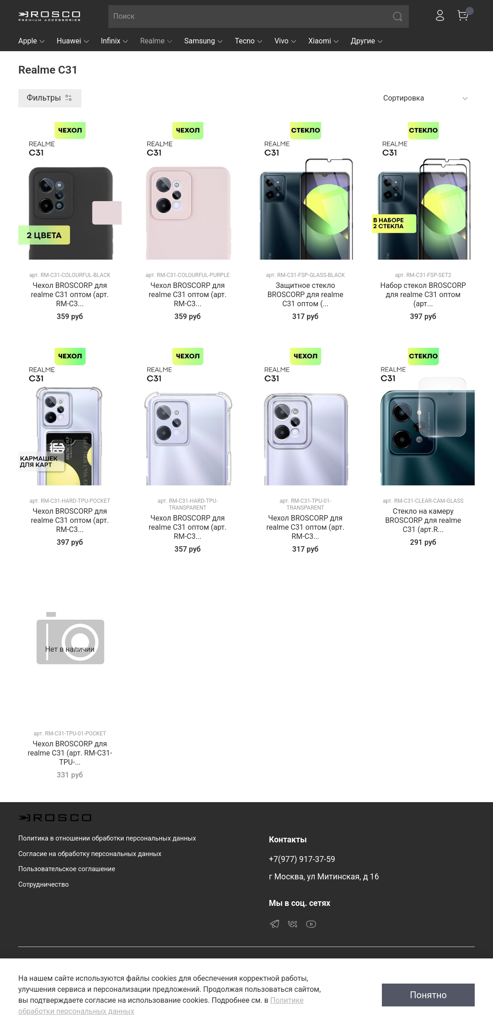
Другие (367, 41)
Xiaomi (324, 41)
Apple (32, 41)
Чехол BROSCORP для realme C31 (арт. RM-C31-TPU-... (69, 753)
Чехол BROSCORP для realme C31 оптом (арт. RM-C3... (70, 294)
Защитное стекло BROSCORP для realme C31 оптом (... (305, 294)
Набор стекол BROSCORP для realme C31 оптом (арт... (423, 294)
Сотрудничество (43, 885)
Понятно (428, 995)
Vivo (285, 41)
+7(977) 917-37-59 (302, 859)
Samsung (204, 41)
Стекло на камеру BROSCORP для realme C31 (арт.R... (423, 520)
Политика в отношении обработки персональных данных (107, 838)
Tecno (249, 41)
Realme (156, 41)
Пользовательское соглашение (66, 869)
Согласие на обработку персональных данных (89, 854)
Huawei (73, 41)
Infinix (115, 41)
